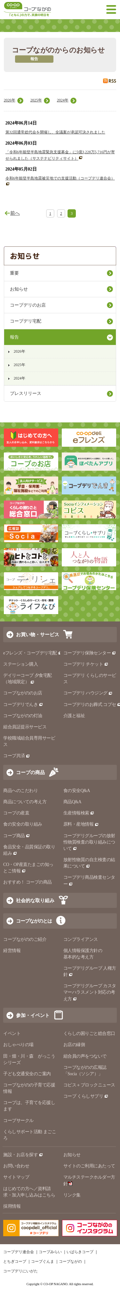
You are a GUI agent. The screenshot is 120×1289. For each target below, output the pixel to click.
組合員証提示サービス (24, 727)
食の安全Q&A (76, 790)
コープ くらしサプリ (85, 1096)
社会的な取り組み (35, 900)
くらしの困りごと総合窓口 (89, 1033)
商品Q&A (72, 801)
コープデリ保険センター (89, 653)
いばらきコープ (80, 1252)
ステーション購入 (20, 664)
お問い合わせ (16, 1166)
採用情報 (11, 1206)
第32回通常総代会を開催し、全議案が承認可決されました (55, 132)
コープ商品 (16, 835)
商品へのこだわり (20, 790)
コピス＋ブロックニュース (89, 1085)
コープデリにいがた (20, 1271)
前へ (15, 213)
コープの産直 (16, 813)
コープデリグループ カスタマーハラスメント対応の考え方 (89, 992)
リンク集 (72, 1195)
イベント (11, 1033)
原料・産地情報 (81, 824)
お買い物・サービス (37, 634)
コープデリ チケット (85, 664)
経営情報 (11, 950)
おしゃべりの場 (18, 1044)
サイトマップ (16, 1177)
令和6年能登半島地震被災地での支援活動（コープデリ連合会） (60, 178)
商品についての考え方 (24, 801)
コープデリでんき (23, 704)
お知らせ (19, 289)
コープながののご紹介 (24, 939)
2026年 (9, 100)
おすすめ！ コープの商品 (27, 882)
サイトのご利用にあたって (89, 1166)
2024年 (62, 100)
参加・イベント (33, 1015)
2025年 (36, 100)
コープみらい (50, 1252)
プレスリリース (25, 393)
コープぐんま (42, 1261)
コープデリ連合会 (18, 1252)
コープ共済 (16, 755)
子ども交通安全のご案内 (27, 1073)
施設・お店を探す (23, 1154)
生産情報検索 (79, 813)
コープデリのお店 (28, 305)
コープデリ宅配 (25, 321)
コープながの (70, 1261)
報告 (14, 337)
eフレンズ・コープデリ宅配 (32, 653)
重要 (14, 273)
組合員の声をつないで (85, 1056)
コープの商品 (30, 772)
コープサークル (18, 1120)
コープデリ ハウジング (88, 693)
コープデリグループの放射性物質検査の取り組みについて (89, 842)
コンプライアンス (80, 939)
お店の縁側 (74, 1044)
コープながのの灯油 (22, 715)
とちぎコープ (14, 1261)
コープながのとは (34, 921)
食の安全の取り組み (22, 824)
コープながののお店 (22, 693)
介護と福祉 (74, 715)
